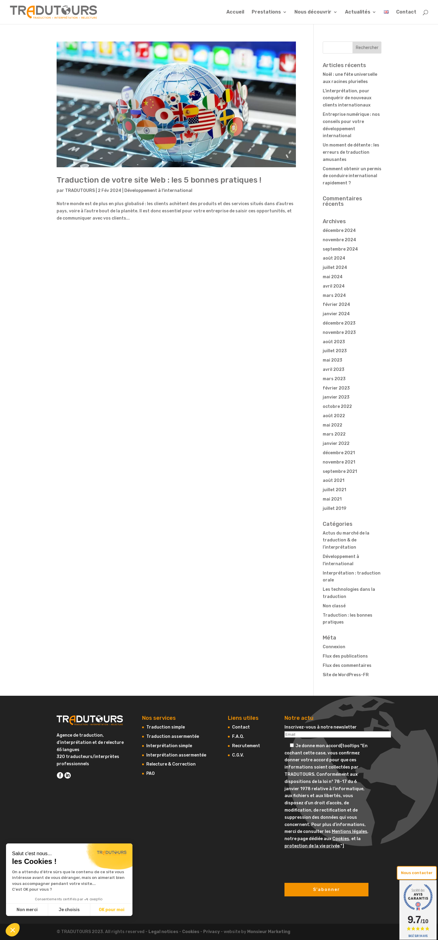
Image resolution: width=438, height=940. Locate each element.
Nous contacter (417, 873)
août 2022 (334, 415)
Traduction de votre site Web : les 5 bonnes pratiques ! (159, 180)
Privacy (211, 931)
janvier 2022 (336, 443)
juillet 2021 (334, 489)
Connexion (334, 646)
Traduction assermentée (172, 736)
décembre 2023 (339, 323)
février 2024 (336, 304)
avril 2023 (333, 369)
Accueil (235, 12)
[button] (12, 930)
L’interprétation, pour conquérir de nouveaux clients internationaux (347, 98)
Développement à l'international (158, 190)
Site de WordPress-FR (346, 674)
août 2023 (334, 341)
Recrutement (246, 745)
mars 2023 (334, 378)
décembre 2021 (339, 452)
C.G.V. (238, 755)
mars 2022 (334, 434)
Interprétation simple (169, 745)
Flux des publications (345, 656)
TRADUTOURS (80, 190)
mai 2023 (332, 360)
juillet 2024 (335, 267)
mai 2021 (332, 499)
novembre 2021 (339, 462)
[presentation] (330, 861)
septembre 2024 (340, 249)
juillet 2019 (334, 508)
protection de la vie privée (312, 846)
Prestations (266, 12)
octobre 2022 (337, 406)
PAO (150, 773)
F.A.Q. (238, 736)
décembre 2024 (339, 230)
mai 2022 (332, 425)
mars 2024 (334, 295)
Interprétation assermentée (176, 755)
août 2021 (333, 480)
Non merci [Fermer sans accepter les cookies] (27, 909)
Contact (406, 12)
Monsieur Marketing (268, 931)
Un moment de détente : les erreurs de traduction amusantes (351, 152)
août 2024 (334, 258)
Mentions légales (349, 831)
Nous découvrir (312, 12)
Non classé (334, 606)
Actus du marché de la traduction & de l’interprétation (346, 540)
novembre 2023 (339, 332)
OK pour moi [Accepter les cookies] (111, 909)
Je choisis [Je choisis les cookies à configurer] (69, 909)
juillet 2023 (335, 350)
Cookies (340, 838)
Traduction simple (165, 727)
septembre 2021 (340, 471)
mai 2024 (333, 276)
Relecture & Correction (171, 764)
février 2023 (336, 388)
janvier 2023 (336, 397)
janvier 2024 (336, 313)
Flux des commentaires (347, 665)
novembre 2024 (339, 239)
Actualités (357, 12)
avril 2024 (334, 286)
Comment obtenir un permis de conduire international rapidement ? (352, 176)
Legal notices (163, 931)
